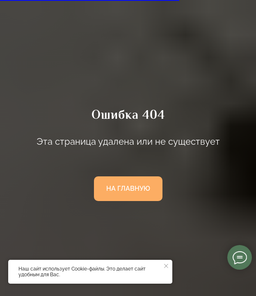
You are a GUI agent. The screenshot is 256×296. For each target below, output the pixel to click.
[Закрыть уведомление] (166, 266)
